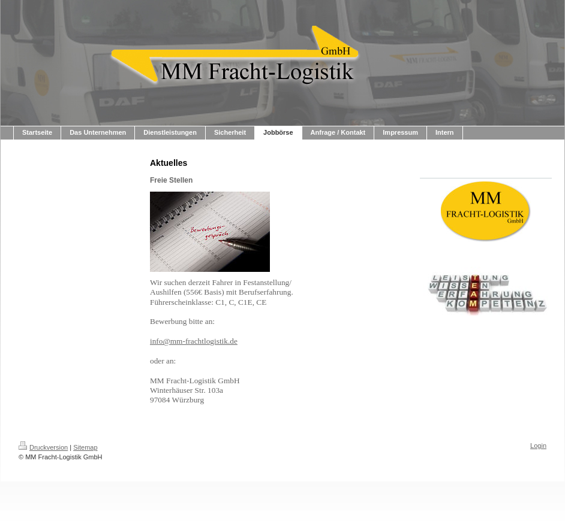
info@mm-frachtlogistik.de (194, 341)
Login (538, 445)
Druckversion (43, 447)
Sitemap (85, 447)
